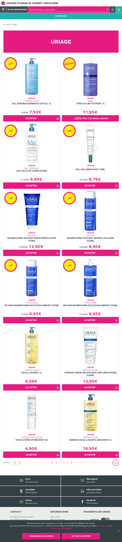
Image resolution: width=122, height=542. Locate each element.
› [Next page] (78, 462)
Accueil (6, 24)
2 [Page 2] (56, 462)
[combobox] (67, 9)
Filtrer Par (61, 16)
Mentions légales (57, 519)
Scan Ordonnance (17, 9)
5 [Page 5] (67, 462)
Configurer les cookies (41, 536)
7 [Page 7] (75, 462)
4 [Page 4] (64, 462)
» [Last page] (81, 462)
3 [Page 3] (60, 462)
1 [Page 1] (52, 462)
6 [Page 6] (71, 462)
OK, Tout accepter (80, 536)
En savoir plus (103, 526)
